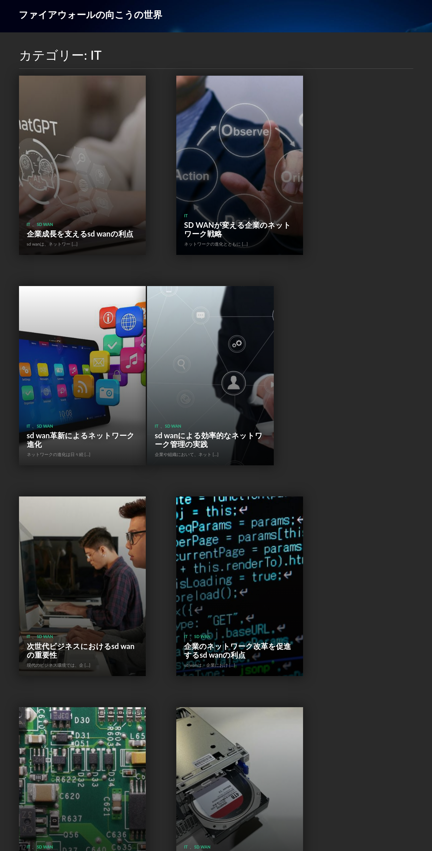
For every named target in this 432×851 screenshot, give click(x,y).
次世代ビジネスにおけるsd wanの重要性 (208, 382)
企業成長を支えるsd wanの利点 (69, 200)
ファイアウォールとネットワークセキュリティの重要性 (348, 559)
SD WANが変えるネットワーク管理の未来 (69, 564)
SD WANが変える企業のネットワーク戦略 (207, 200)
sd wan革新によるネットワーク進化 (347, 200)
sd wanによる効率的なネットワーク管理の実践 (69, 382)
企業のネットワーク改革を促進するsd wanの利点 (347, 382)
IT (29, 186)
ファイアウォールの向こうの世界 (90, 14)
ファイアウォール (332, 541)
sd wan (45, 186)
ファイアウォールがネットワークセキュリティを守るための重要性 (69, 741)
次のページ (237, 808)
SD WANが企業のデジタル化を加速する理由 (208, 564)
